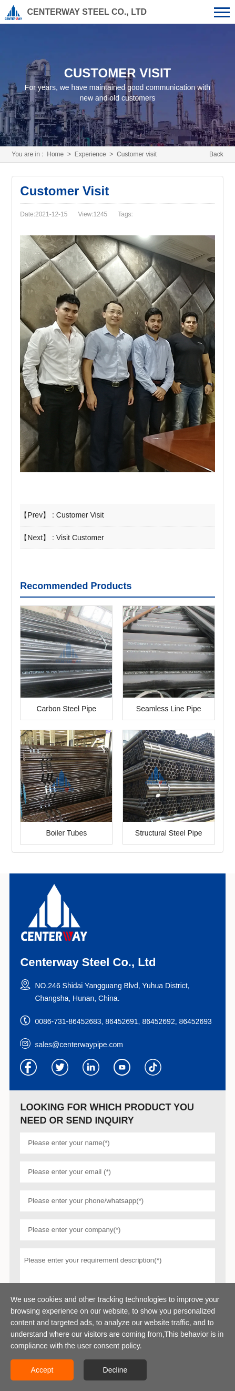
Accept (42, 1370)
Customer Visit (80, 515)
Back (216, 154)
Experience (90, 154)
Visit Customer (80, 537)
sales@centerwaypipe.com (79, 1044)
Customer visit (137, 154)
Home (55, 154)
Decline (115, 1370)
